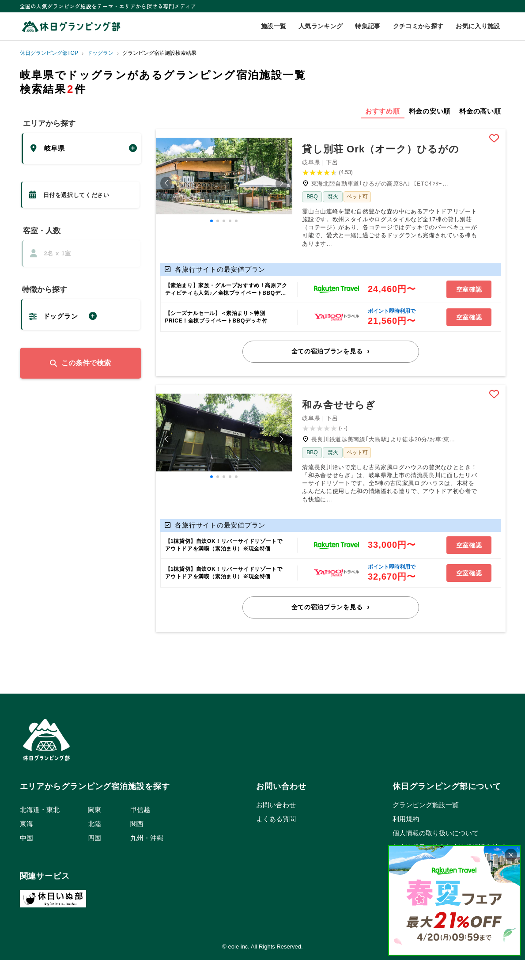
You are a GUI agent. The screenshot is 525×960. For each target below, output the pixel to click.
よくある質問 (276, 819)
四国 (94, 838)
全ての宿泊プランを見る (327, 351)
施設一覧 (273, 26)
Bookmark (494, 138)
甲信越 (140, 809)
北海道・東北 (40, 809)
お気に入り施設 (478, 26)
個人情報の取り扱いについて (436, 833)
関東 (94, 809)
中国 (26, 838)
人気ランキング (320, 26)
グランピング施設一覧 (426, 804)
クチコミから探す (418, 26)
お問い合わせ (276, 804)
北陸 (94, 823)
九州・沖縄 (146, 838)
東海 (26, 823)
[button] (166, 183)
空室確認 (469, 289)
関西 (137, 823)
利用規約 (406, 819)
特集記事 (367, 26)
